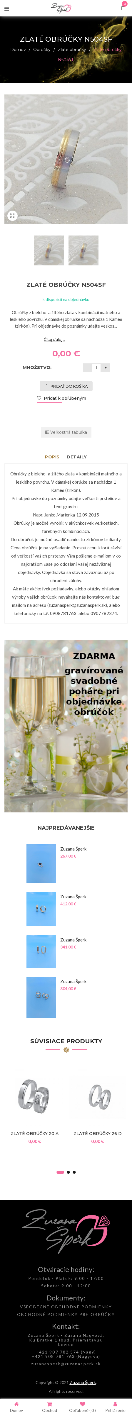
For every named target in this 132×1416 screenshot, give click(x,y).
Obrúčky (42, 49)
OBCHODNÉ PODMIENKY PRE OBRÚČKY (66, 1314)
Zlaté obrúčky (72, 49)
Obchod (49, 1407)
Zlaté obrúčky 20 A (35, 1133)
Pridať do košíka (69, 386)
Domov (18, 49)
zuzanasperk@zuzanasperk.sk (66, 1363)
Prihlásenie (115, 1407)
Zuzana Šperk (83, 1382)
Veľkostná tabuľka (66, 432)
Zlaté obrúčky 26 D (97, 1133)
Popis (52, 457)
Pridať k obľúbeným (64, 398)
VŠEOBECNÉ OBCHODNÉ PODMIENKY (66, 1306)
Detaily (77, 457)
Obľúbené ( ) (82, 1407)
